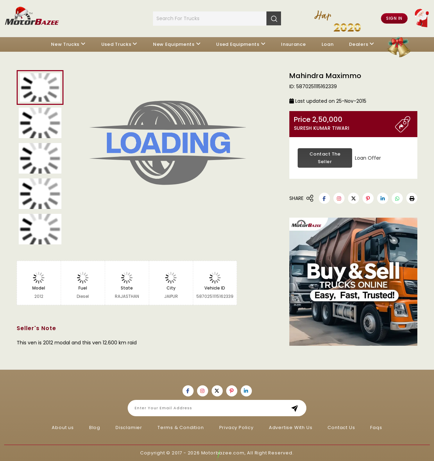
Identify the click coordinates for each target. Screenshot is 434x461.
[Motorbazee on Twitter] (353, 198)
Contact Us (341, 427)
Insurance (293, 44)
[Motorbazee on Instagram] (338, 198)
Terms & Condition (181, 427)
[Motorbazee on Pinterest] (368, 198)
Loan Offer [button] (368, 157)
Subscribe (296, 408)
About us (63, 427)
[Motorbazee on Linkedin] (382, 198)
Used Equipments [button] (237, 44)
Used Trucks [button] (116, 44)
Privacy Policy (236, 427)
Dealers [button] (358, 44)
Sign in (394, 18)
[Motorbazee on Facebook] (324, 198)
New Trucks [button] (65, 44)
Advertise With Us (291, 427)
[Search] (273, 18)
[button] (411, 198)
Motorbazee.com (223, 453)
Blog (94, 427)
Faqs (376, 427)
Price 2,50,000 (344, 123)
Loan (328, 44)
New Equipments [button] (174, 44)
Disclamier (129, 427)
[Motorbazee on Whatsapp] (397, 198)
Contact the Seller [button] (325, 158)
